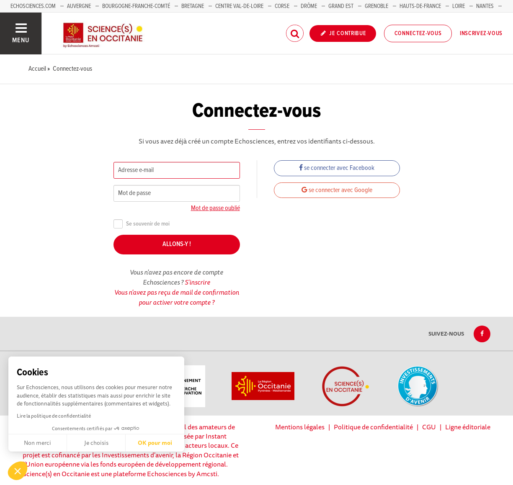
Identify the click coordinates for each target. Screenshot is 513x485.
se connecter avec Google (337, 190)
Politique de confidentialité (373, 426)
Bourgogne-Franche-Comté (136, 6)
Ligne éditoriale (467, 426)
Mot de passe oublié (215, 208)
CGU (429, 426)
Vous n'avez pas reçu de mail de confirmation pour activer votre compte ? (176, 297)
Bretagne (192, 6)
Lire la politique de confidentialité (54, 416)
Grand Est (340, 6)
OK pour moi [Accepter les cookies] (155, 442)
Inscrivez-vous (481, 33)
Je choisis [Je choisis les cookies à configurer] (96, 442)
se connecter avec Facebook (336, 168)
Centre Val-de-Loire (239, 6)
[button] (18, 471)
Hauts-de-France (420, 6)
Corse (282, 6)
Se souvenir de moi (141, 224)
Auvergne (79, 6)
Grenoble (377, 6)
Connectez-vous (418, 33)
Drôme (309, 6)
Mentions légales (300, 426)
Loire (458, 6)
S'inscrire (197, 282)
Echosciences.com (33, 6)
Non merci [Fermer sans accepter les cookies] (37, 442)
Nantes (485, 6)
